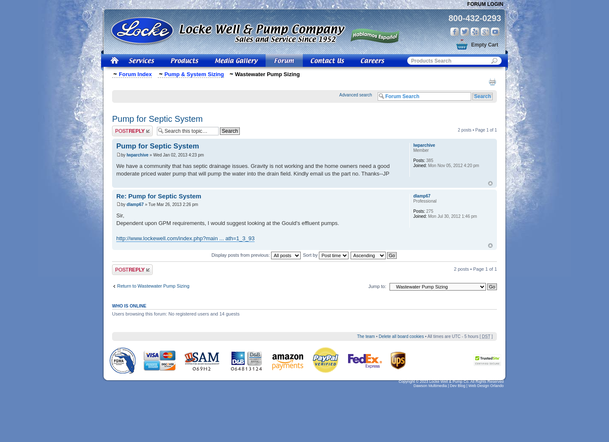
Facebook (454, 31)
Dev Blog (458, 386)
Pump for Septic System (157, 119)
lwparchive (137, 155)
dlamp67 (135, 204)
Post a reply (132, 131)
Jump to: (377, 286)
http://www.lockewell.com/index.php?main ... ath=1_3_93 (185, 238)
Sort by (325, 255)
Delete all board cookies (401, 336)
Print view (492, 81)
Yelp (475, 31)
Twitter (465, 31)
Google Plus (485, 31)
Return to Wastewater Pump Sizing (153, 285)
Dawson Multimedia (430, 386)
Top (490, 183)
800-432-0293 (474, 18)
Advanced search (355, 95)
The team (366, 336)
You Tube (495, 31)
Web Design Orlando (486, 386)
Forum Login (485, 4)
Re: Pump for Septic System (158, 196)
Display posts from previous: (256, 255)
